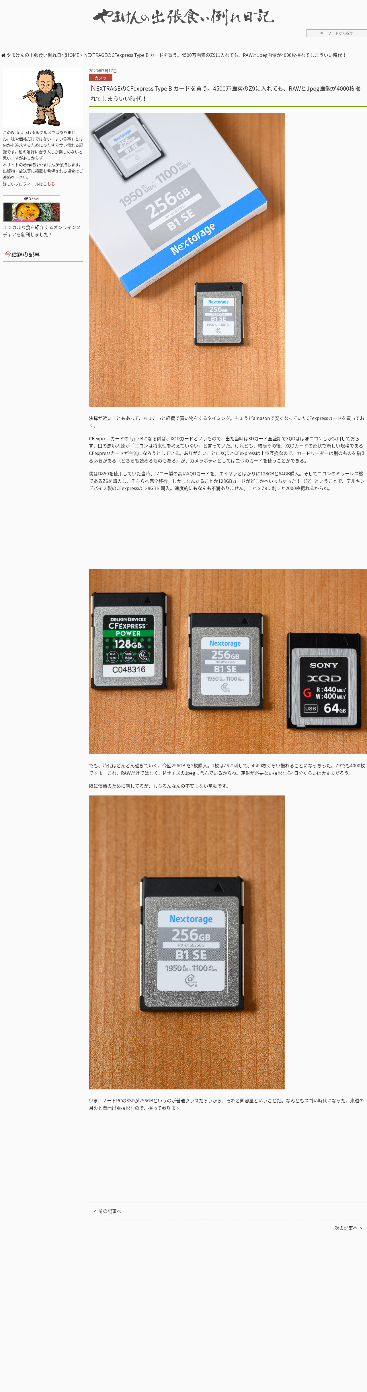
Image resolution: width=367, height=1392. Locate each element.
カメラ (101, 78)
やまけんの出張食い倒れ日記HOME (42, 54)
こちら (49, 184)
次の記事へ (346, 1227)
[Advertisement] (228, 1320)
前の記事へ (109, 1210)
